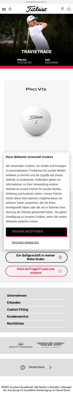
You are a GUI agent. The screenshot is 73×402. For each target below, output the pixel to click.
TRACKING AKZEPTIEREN (27, 231)
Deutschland (37, 367)
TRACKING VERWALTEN (25, 242)
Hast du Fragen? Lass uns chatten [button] (39, 271)
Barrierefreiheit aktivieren (35, 2)
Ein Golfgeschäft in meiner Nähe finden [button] (39, 257)
